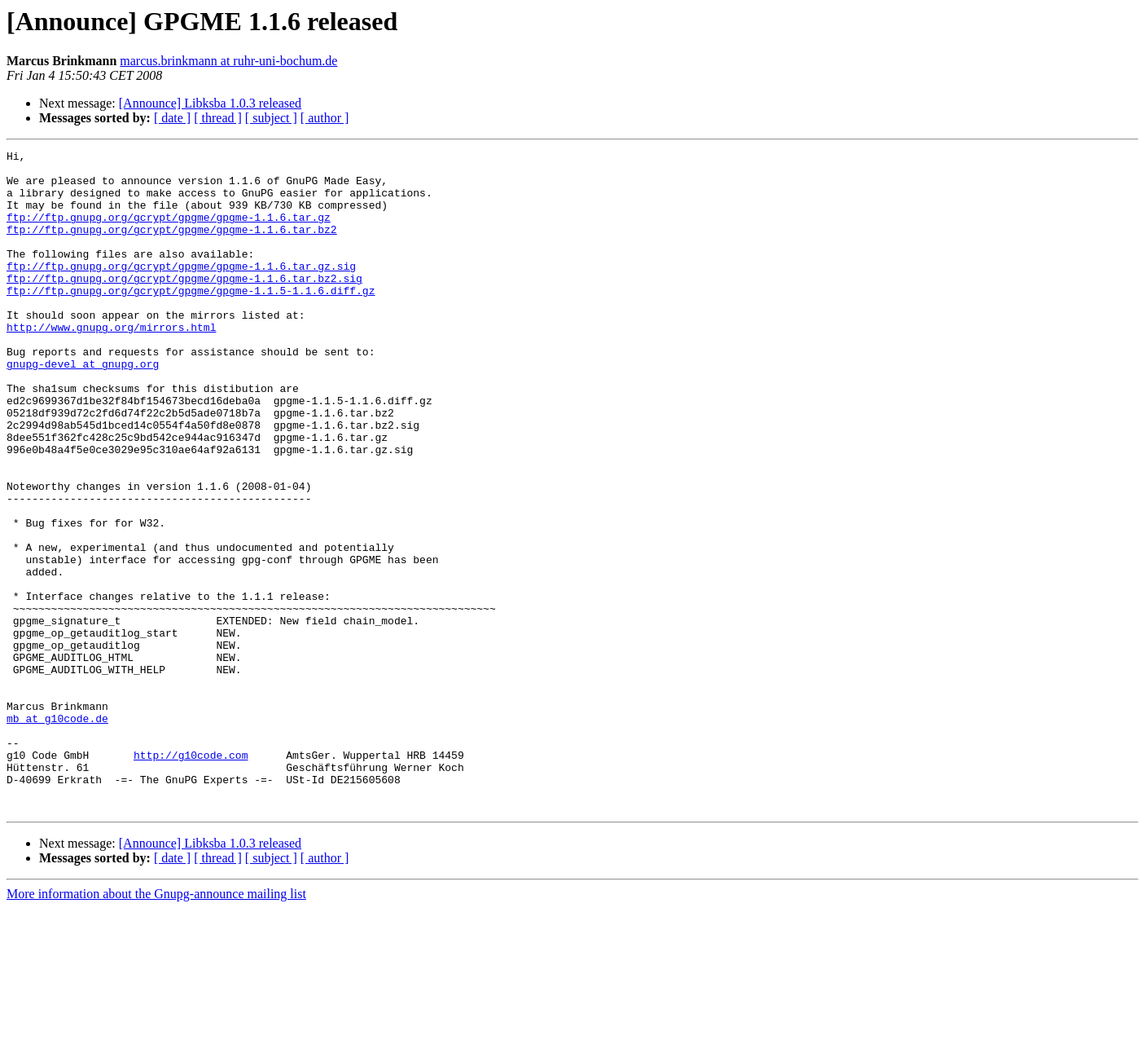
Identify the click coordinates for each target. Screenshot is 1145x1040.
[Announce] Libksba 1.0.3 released (210, 103)
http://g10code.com (191, 877)
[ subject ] (271, 118)
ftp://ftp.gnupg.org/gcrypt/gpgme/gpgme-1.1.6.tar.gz (169, 231)
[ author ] (325, 118)
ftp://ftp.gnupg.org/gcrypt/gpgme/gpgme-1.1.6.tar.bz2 (172, 246)
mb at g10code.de (57, 833)
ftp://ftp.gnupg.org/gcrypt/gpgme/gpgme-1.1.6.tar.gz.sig (181, 290)
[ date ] (172, 118)
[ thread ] (218, 118)
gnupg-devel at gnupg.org (83, 407)
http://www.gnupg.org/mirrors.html (111, 363)
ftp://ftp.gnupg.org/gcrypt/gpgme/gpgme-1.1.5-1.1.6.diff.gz (191, 319)
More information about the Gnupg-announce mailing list (156, 1026)
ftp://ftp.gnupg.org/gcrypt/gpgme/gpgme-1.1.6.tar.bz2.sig (184, 304)
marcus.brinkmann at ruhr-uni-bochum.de (228, 61)
